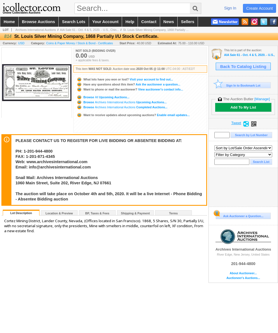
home (9, 21)
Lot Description (21, 213)
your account (105, 21)
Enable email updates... (133, 115)
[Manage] (262, 99)
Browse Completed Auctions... (121, 107)
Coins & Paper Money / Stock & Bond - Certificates (79, 43)
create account (259, 8)
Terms (173, 213)
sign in (230, 8)
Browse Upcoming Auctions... (102, 97)
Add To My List (243, 107)
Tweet (236, 123)
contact (149, 21)
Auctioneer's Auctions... (243, 278)
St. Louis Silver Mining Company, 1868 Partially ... (156, 29)
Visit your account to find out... (124, 79)
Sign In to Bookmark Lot (238, 85)
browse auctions (38, 21)
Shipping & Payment (135, 213)
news (168, 21)
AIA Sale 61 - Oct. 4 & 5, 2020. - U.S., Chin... (89, 29)
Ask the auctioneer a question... (128, 84)
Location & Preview (59, 213)
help (129, 21)
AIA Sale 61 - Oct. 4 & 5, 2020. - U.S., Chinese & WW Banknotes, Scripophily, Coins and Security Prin (249, 55)
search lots (73, 21)
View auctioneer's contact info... (129, 89)
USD (21, 43)
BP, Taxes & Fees (97, 213)
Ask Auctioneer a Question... (239, 215)
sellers (187, 21)
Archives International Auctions (35, 29)
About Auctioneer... (243, 273)
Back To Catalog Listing (243, 66)
